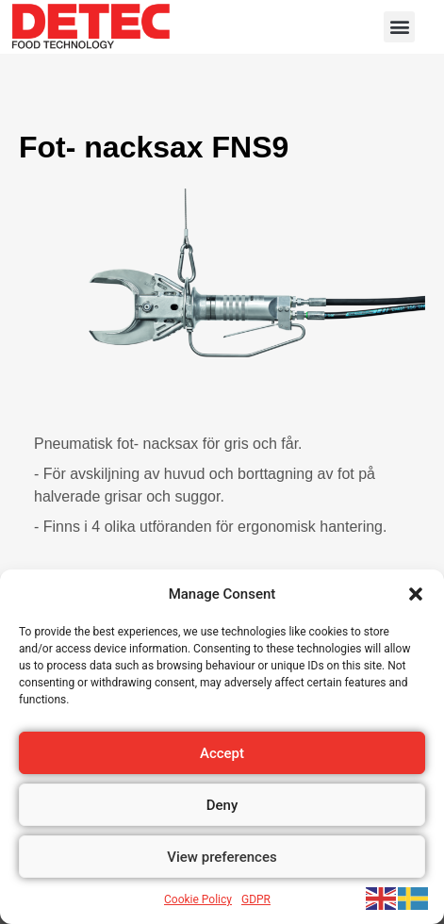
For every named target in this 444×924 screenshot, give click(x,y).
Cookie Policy (198, 899)
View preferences (221, 857)
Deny (222, 805)
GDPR (256, 899)
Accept (222, 753)
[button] (415, 594)
